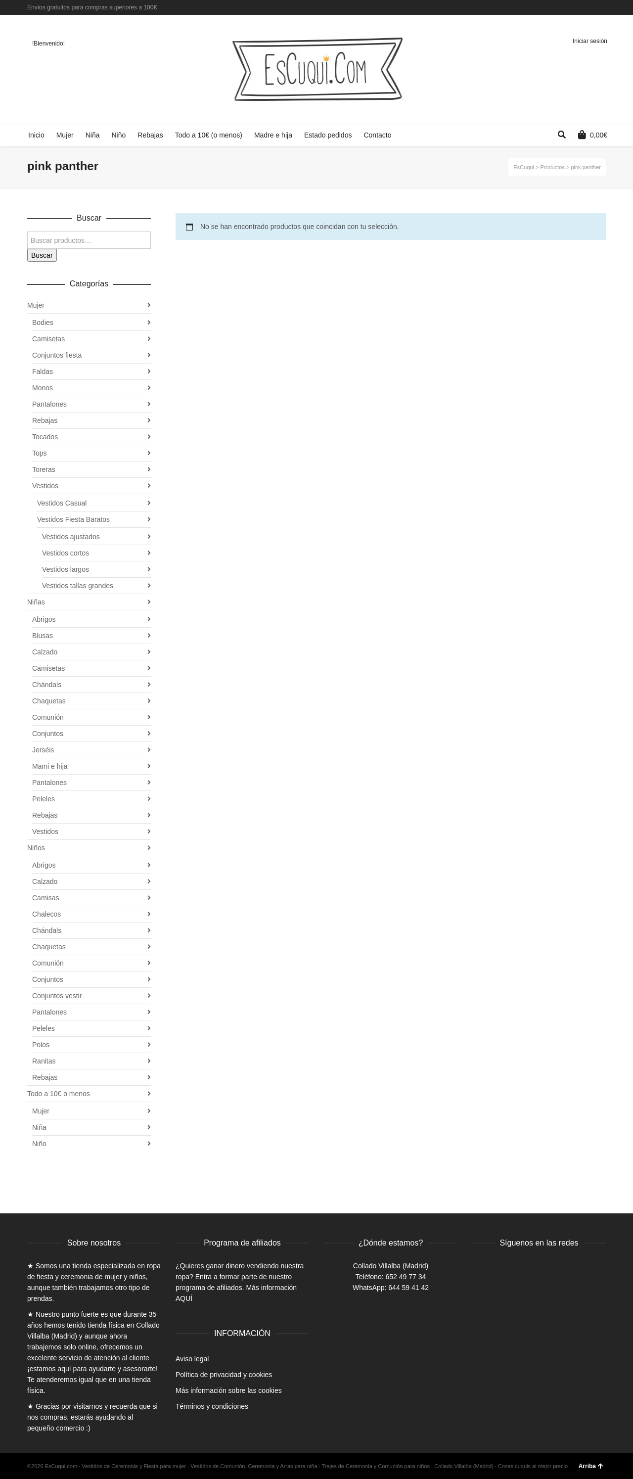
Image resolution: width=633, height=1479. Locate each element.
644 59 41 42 (408, 1288)
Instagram (605, 7)
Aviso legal (192, 1359)
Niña (39, 1127)
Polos (40, 1045)
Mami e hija (50, 766)
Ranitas (43, 1061)
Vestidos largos (65, 569)
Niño (39, 1144)
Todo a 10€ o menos (58, 1094)
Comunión (48, 717)
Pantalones (49, 404)
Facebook (576, 7)
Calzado (44, 652)
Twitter (590, 7)
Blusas (42, 636)
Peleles (43, 799)
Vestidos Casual (62, 503)
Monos (42, 388)
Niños (36, 848)
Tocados (45, 437)
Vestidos (45, 486)
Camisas (45, 898)
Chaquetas (49, 701)
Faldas (42, 371)
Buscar (42, 255)
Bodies (42, 322)
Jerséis (43, 750)
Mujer (36, 305)
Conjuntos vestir (57, 996)
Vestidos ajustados (71, 537)
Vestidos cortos (65, 553)
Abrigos (43, 619)
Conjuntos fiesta (57, 355)
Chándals (46, 685)
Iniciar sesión (590, 41)
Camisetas (48, 339)
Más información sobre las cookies (229, 1390)
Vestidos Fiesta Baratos (73, 519)
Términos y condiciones (212, 1406)
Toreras (43, 469)
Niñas (36, 602)
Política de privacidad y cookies (224, 1375)
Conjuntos (47, 734)
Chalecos (46, 914)
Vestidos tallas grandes (77, 586)
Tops (39, 453)
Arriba (591, 1466)
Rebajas (44, 420)
